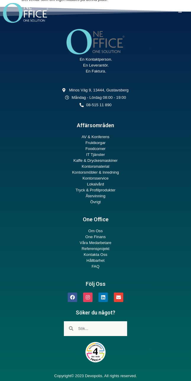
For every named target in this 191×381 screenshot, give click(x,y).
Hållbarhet (96, 260)
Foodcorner (95, 148)
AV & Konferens (95, 137)
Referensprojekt (95, 248)
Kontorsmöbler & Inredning (95, 172)
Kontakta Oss (95, 254)
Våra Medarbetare (95, 242)
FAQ (96, 266)
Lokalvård (95, 184)
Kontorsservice (95, 178)
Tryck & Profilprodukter (95, 190)
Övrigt (95, 202)
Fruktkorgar (95, 143)
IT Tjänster (95, 154)
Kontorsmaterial (95, 166)
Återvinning (96, 196)
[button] (180, 11)
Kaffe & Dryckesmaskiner (95, 160)
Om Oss (95, 231)
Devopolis (93, 376)
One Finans (95, 237)
